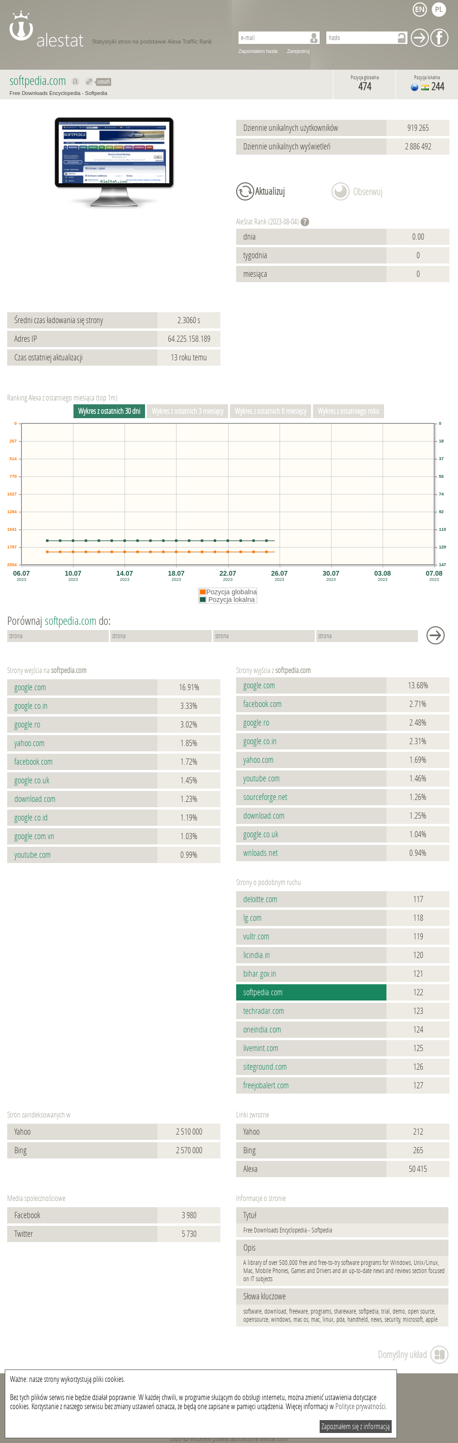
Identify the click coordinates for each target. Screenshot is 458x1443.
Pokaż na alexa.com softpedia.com (75, 81)
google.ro (27, 724)
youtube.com (32, 855)
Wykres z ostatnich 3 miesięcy (187, 411)
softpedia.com (262, 992)
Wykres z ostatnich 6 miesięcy (270, 411)
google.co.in (31, 706)
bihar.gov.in (259, 974)
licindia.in (256, 955)
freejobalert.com (266, 1085)
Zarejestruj (298, 51)
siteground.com (265, 1067)
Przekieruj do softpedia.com (89, 81)
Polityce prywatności (360, 1406)
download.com (34, 799)
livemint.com (260, 1048)
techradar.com (263, 1011)
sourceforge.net (265, 797)
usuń (103, 81)
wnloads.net (260, 853)
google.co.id (31, 817)
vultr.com (256, 936)
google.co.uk (31, 780)
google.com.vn (34, 836)
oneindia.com (262, 1029)
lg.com (252, 918)
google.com (30, 687)
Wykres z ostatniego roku (348, 411)
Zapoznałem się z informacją (356, 1426)
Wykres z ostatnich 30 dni (109, 411)
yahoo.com (29, 743)
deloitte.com (260, 899)
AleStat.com (116, 28)
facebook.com (33, 762)
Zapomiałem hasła (258, 51)
